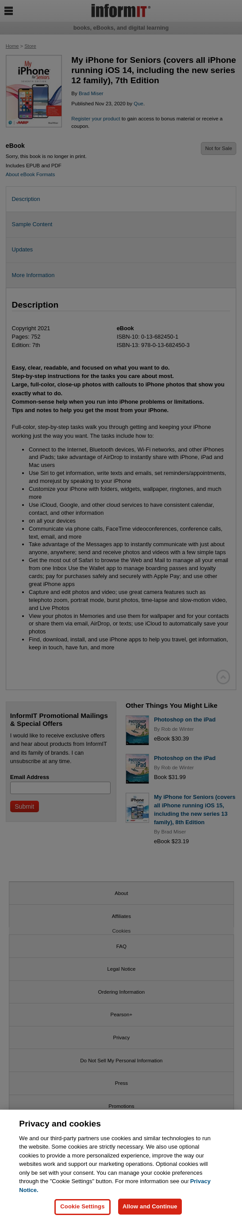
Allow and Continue (150, 1210)
